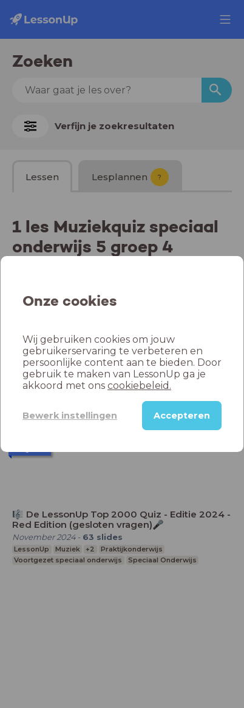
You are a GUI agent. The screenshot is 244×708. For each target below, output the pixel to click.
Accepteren (182, 415)
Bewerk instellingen (69, 415)
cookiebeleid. (139, 385)
